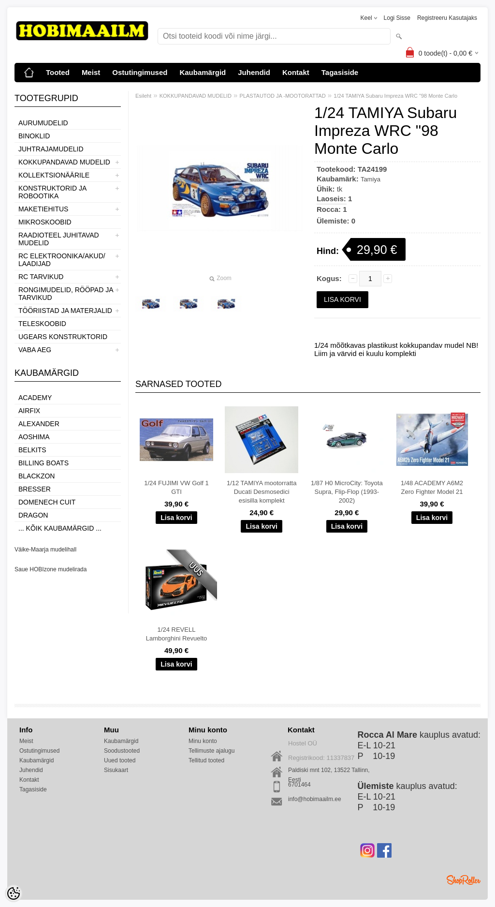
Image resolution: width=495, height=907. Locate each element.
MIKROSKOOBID (45, 222)
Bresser (34, 489)
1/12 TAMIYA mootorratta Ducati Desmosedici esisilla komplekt (262, 491)
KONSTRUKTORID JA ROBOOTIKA (52, 192)
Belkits (32, 450)
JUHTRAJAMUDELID (51, 149)
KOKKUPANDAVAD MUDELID (64, 162)
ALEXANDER (38, 424)
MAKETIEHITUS (43, 209)
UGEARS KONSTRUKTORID (62, 337)
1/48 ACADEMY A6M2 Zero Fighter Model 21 (432, 487)
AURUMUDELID (43, 123)
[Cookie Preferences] (13, 893)
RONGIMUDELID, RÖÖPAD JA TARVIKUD (65, 293)
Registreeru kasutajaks (447, 18)
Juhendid (254, 72)
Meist (91, 72)
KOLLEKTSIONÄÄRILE (53, 175)
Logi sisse (397, 18)
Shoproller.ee (463, 880)
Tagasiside (339, 72)
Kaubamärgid (202, 72)
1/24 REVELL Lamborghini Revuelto (176, 634)
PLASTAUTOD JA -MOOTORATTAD (283, 96)
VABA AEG (34, 350)
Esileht (143, 96)
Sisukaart (116, 770)
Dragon (33, 515)
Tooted (58, 72)
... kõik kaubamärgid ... (60, 528)
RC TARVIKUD (40, 277)
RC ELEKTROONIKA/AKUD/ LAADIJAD (61, 260)
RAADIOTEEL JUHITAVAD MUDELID (58, 239)
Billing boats (43, 463)
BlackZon (36, 476)
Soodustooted (122, 750)
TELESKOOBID (42, 323)
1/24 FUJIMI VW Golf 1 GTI (176, 487)
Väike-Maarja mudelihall (45, 549)
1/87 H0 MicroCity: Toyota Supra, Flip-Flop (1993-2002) (347, 491)
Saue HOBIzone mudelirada (51, 569)
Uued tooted (119, 760)
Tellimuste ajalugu (211, 750)
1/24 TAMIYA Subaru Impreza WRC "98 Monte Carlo (395, 96)
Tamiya (370, 179)
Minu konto (203, 741)
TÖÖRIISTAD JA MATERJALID (65, 310)
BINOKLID (34, 136)
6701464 (299, 784)
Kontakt (295, 72)
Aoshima (34, 437)
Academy (35, 397)
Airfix (29, 411)
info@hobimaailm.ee (314, 799)
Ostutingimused (139, 72)
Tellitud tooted (206, 760)
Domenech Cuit (46, 502)
